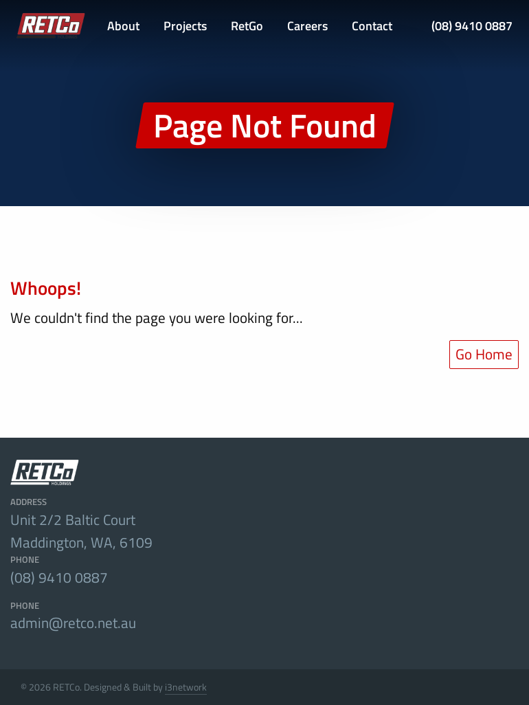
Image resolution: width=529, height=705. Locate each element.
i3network (186, 687)
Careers (307, 25)
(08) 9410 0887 (472, 25)
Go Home (484, 354)
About (123, 25)
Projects (185, 25)
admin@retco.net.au (73, 623)
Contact (372, 25)
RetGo (247, 25)
